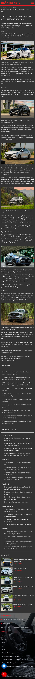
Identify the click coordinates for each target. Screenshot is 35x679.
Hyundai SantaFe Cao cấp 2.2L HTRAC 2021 (22, 578)
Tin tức (3, 642)
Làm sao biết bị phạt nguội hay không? (16, 502)
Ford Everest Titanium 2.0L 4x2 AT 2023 (23, 596)
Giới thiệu (4, 639)
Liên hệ (3, 649)
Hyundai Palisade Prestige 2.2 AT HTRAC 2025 (23, 560)
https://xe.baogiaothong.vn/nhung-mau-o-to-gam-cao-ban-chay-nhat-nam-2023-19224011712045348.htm (16, 358)
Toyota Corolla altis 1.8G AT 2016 (23, 586)
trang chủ (4, 8)
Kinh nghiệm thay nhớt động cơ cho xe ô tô (17, 524)
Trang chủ (4, 636)
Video (2, 646)
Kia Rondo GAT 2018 (19, 568)
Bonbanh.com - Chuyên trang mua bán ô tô (17, 676)
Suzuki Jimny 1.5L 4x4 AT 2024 (22, 604)
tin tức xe (12, 8)
